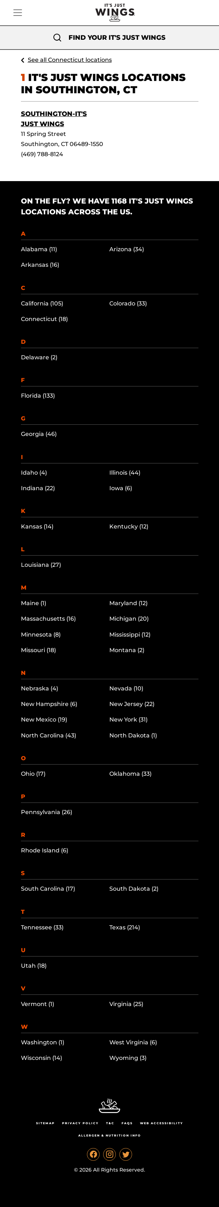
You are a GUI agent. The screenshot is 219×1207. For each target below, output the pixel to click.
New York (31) (128, 719)
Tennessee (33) (42, 927)
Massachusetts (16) (48, 618)
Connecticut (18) (44, 319)
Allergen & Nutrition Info (109, 1135)
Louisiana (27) (41, 564)
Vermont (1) (37, 1004)
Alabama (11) (39, 249)
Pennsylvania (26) (46, 812)
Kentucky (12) (128, 526)
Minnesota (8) (41, 634)
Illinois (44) (124, 472)
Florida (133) (38, 395)
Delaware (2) (39, 357)
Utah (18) (34, 965)
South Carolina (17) (48, 888)
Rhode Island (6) (44, 850)
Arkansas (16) (40, 264)
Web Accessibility (161, 1123)
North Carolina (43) (48, 735)
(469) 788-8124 (42, 154)
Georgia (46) (39, 434)
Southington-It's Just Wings (54, 119)
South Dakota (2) (133, 888)
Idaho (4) (34, 472)
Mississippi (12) (129, 634)
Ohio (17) (33, 773)
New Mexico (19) (44, 719)
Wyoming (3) (127, 1057)
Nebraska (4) (39, 688)
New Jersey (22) (131, 704)
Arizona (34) (126, 249)
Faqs (127, 1123)
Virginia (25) (126, 1004)
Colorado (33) (128, 303)
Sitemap (45, 1123)
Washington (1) (42, 1042)
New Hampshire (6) (49, 704)
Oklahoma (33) (130, 773)
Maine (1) (33, 603)
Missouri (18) (38, 650)
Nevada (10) (126, 688)
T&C (110, 1123)
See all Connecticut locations (70, 59)
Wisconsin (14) (41, 1057)
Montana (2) (126, 650)
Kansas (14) (37, 526)
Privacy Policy (80, 1123)
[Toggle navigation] (17, 12)
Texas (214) (124, 927)
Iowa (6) (120, 488)
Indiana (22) (38, 488)
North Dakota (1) (133, 735)
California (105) (42, 303)
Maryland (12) (128, 603)
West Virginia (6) (133, 1042)
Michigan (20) (129, 618)
